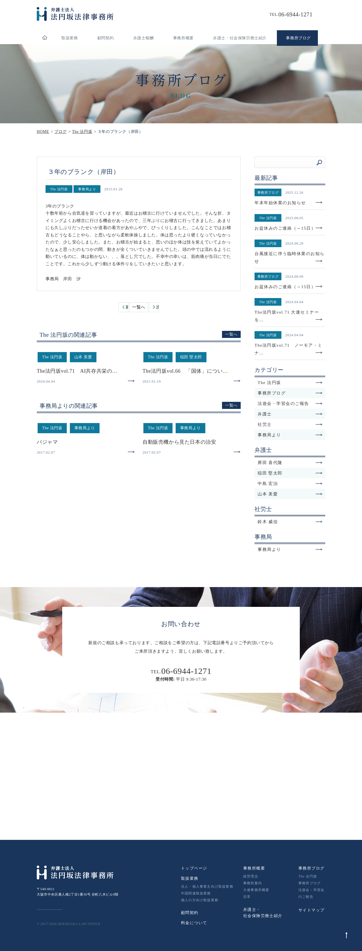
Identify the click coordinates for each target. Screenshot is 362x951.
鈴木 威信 (290, 521)
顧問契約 (105, 38)
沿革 (247, 897)
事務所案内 (252, 883)
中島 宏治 (290, 483)
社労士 (290, 424)
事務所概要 (183, 38)
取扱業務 (69, 38)
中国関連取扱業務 (196, 893)
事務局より (290, 435)
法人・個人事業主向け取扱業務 (207, 887)
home (44, 38)
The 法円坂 (290, 382)
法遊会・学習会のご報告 (290, 403)
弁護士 (290, 414)
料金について (194, 923)
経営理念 (250, 876)
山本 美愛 (290, 494)
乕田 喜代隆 (290, 462)
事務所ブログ (290, 393)
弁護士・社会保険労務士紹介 (240, 38)
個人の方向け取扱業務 (199, 900)
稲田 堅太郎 (290, 473)
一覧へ (138, 307)
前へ (127, 307)
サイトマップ (311, 910)
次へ (157, 307)
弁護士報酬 (143, 38)
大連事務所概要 (256, 890)
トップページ (194, 868)
